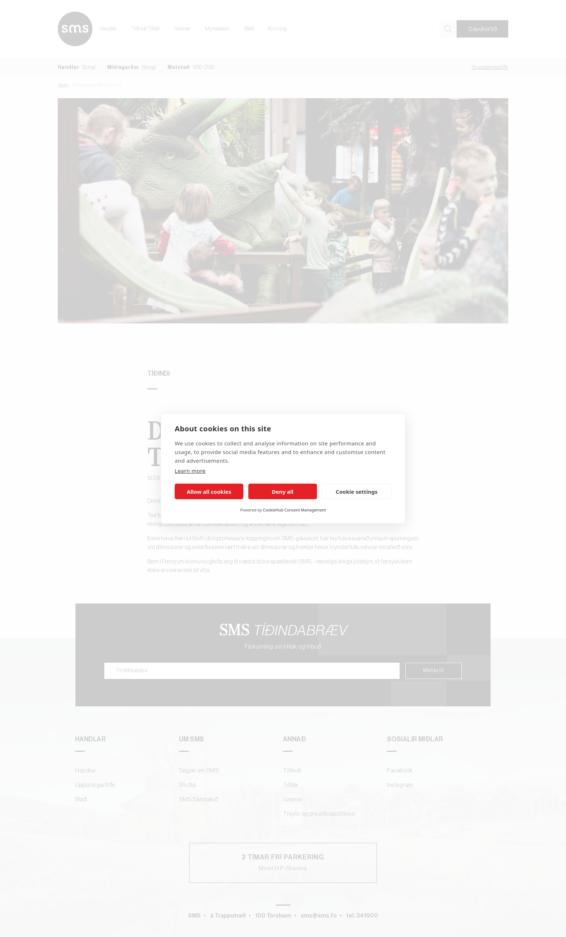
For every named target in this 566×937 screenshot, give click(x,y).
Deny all (282, 491)
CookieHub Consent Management (294, 510)
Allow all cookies (209, 491)
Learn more (190, 470)
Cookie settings (357, 491)
